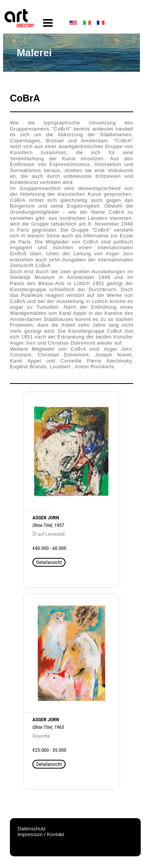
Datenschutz (32, 829)
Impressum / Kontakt (41, 834)
